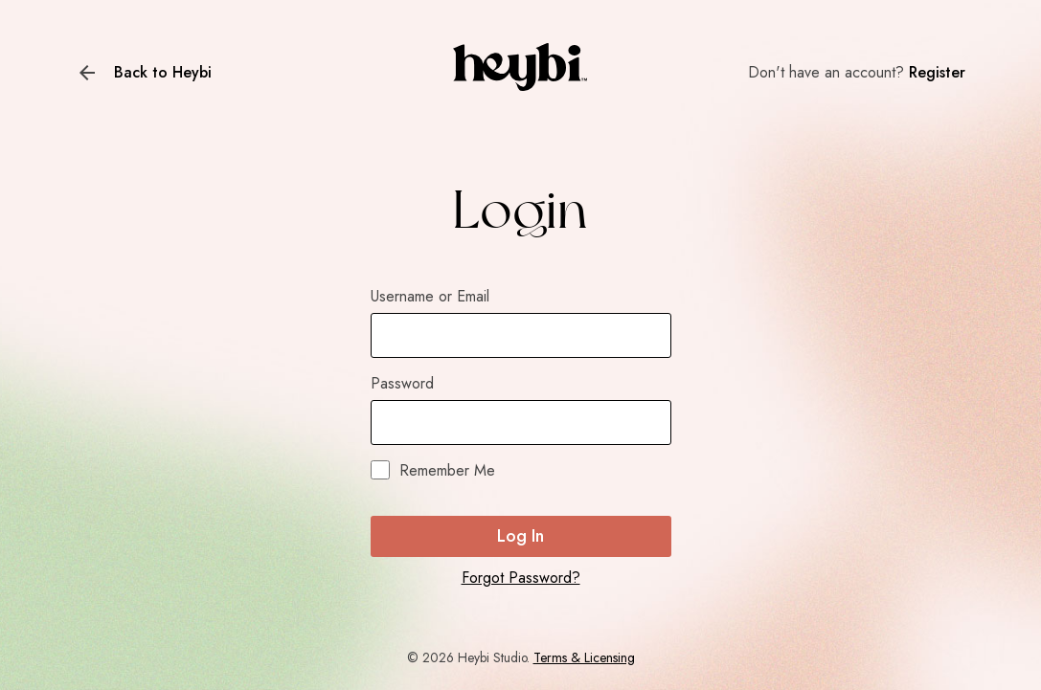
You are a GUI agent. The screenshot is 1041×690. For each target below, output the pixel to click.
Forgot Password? (521, 578)
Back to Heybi (163, 72)
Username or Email (430, 296)
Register (937, 72)
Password (402, 383)
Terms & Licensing (584, 657)
